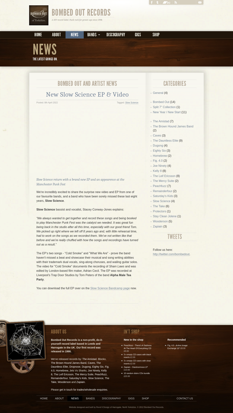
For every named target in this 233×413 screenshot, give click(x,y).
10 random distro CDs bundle (137, 373)
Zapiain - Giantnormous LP (136, 367)
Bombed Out (161, 102)
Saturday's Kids (163, 196)
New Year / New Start (167, 112)
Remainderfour (162, 191)
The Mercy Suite (163, 180)
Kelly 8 (157, 170)
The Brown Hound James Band (173, 126)
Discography (115, 35)
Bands (90, 398)
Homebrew (160, 155)
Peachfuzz (160, 186)
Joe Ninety (160, 165)
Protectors (159, 211)
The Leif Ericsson (164, 176)
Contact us (185, 398)
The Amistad (161, 121)
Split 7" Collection (164, 107)
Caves (157, 135)
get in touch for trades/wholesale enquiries (83, 389)
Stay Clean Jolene (165, 216)
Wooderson (160, 221)
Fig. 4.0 (158, 160)
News (74, 35)
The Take (159, 206)
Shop (156, 35)
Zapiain (157, 226)
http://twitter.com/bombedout (171, 254)
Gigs (138, 35)
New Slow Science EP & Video (87, 94)
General (158, 92)
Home (38, 35)
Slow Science (131, 102)
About (56, 35)
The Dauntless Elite (165, 140)
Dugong (158, 145)
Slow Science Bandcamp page (110, 288)
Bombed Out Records (81, 12)
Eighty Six (159, 150)
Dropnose (74, 366)
